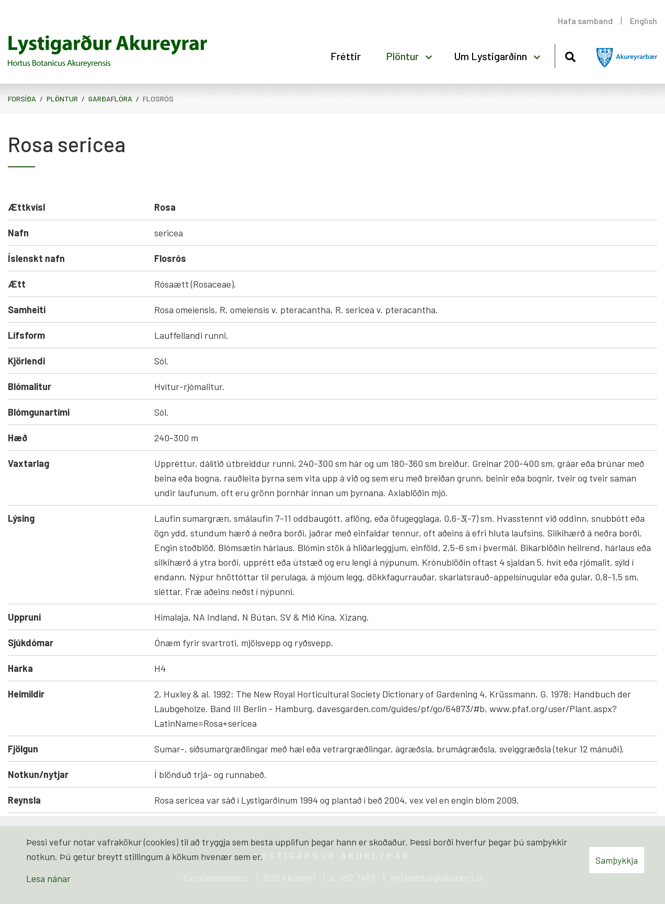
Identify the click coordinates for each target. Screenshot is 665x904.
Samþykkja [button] (616, 860)
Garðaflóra (110, 98)
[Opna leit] (570, 55)
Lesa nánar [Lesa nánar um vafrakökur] (48, 878)
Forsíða (22, 98)
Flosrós (158, 98)
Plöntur (62, 98)
